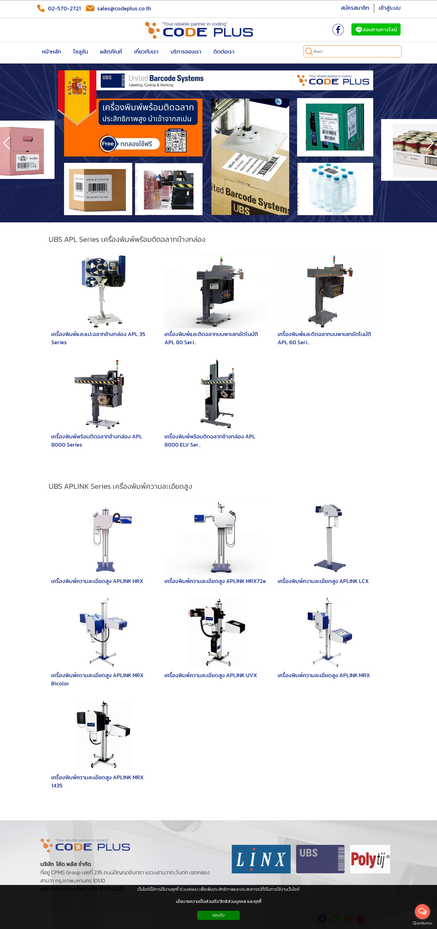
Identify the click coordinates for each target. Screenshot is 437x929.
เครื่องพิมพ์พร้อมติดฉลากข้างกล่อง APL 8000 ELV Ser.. (210, 440)
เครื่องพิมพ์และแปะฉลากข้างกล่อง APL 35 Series (98, 338)
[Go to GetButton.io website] (422, 923)
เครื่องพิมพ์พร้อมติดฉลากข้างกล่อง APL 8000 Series (96, 440)
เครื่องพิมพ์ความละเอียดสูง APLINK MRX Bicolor (97, 679)
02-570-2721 (58, 8)
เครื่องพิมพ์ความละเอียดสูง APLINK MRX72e (215, 581)
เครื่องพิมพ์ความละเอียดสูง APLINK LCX (323, 581)
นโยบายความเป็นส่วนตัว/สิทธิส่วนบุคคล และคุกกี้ (218, 901)
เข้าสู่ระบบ (390, 8)
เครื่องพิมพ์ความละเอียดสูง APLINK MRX (324, 675)
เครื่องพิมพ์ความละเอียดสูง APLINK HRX (97, 581)
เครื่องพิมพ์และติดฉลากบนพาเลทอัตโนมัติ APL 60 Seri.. (324, 338)
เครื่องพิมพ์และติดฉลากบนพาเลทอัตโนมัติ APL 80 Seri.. (211, 338)
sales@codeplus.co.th (118, 8)
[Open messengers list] (422, 911)
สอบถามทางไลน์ (376, 29)
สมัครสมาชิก (355, 8)
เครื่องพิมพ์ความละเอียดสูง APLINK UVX (210, 675)
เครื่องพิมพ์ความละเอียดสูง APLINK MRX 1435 (97, 781)
